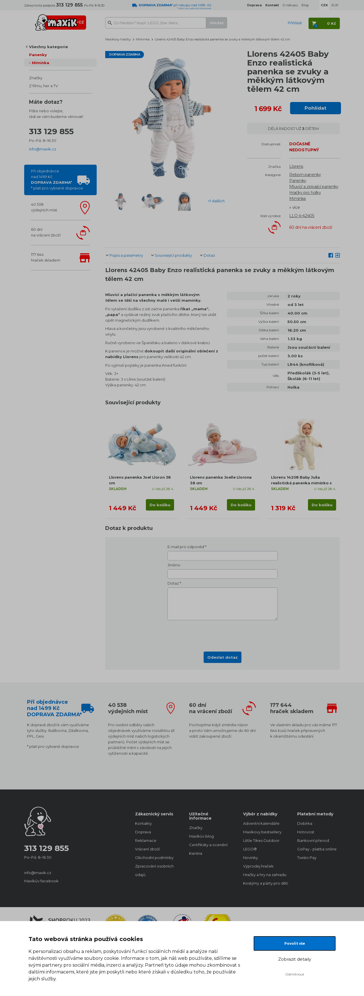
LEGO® (250, 849)
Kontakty (143, 823)
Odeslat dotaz (222, 657)
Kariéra (195, 853)
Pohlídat (315, 108)
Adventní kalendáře (261, 823)
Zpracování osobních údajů (154, 870)
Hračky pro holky (305, 192)
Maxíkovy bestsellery (262, 832)
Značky (35, 77)
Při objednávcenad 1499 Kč (57, 179)
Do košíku (160, 505)
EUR (335, 5)
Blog (305, 5)
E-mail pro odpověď (185, 546)
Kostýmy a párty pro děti (264, 883)
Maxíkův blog (201, 836)
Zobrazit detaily (294, 959)
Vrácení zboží (147, 849)
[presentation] (222, 634)
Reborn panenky (305, 174)
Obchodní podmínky (154, 857)
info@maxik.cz (42, 149)
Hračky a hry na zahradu (264, 874)
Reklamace (145, 840)
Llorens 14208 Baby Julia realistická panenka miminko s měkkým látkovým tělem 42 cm (302, 483)
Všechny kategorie (48, 46)
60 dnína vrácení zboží (46, 232)
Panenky (38, 54)
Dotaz (209, 255)
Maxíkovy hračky (118, 39)
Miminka (40, 62)
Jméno (173, 565)
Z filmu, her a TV (43, 85)
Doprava (143, 832)
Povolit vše (294, 943)
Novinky (250, 857)
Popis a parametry (126, 255)
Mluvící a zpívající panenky (313, 186)
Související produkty (173, 255)
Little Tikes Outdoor (261, 840)
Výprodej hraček (258, 866)
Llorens (296, 166)
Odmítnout (294, 974)
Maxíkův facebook (41, 881)
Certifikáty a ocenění (208, 844)
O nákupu (290, 5)
